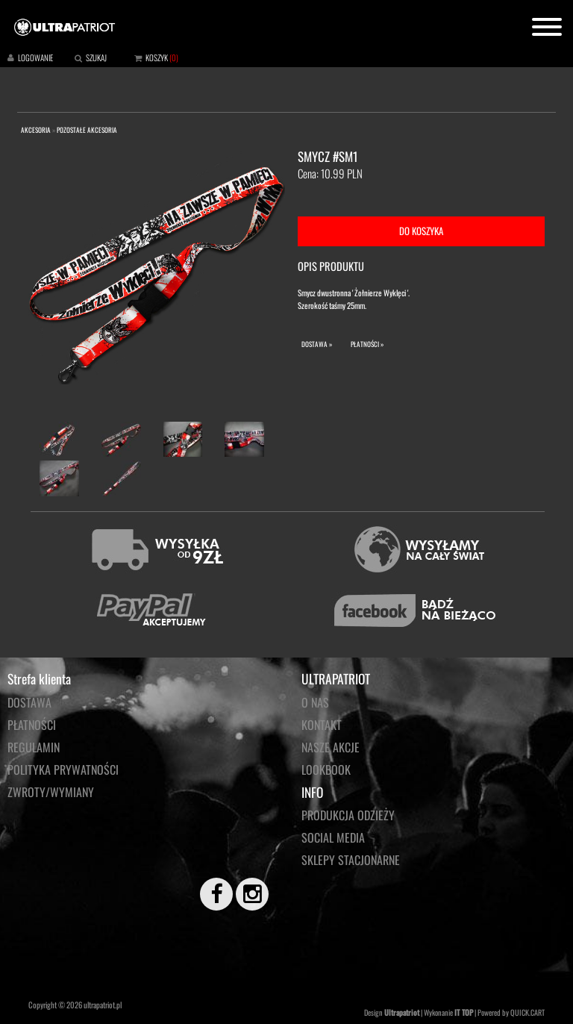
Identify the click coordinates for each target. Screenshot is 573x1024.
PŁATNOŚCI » (367, 344)
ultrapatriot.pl (103, 1005)
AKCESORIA (36, 130)
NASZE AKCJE (330, 747)
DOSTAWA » (316, 344)
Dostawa (29, 702)
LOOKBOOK (326, 769)
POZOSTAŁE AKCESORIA (87, 130)
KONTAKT (321, 725)
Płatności (31, 725)
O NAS (315, 702)
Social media (333, 837)
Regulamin (33, 747)
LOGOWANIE (35, 57)
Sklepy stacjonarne (350, 860)
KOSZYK (156, 57)
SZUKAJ (96, 57)
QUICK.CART (527, 1012)
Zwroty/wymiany (50, 792)
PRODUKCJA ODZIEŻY (348, 815)
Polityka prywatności (63, 769)
